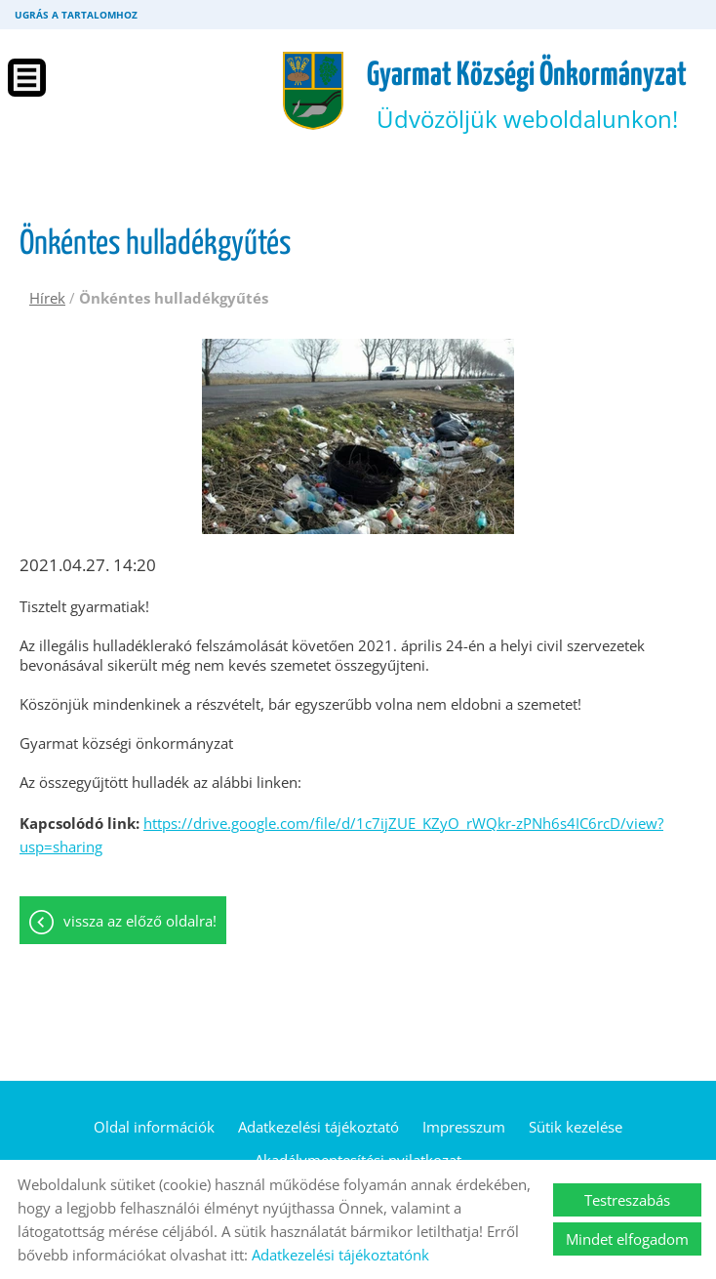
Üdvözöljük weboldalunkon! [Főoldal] (527, 97)
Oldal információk (154, 1126)
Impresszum (463, 1126)
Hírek (47, 298)
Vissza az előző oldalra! (140, 920)
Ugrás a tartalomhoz (76, 14)
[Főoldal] (313, 91)
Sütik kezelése (575, 1126)
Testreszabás (627, 1200)
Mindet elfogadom (627, 1239)
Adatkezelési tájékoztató (318, 1126)
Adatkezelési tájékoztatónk (340, 1254)
